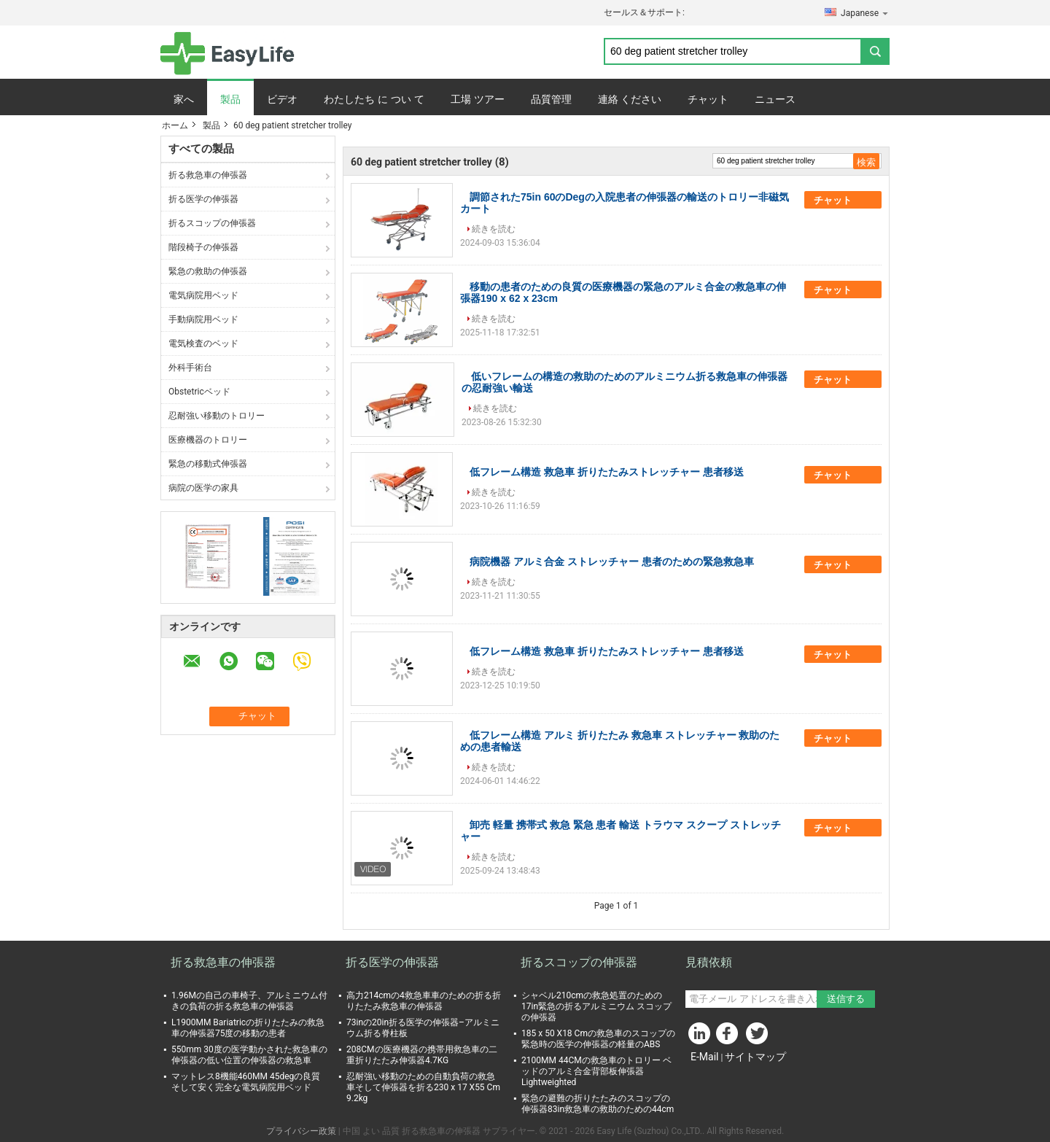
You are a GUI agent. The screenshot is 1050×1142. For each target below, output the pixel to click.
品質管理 (551, 99)
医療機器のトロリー (207, 440)
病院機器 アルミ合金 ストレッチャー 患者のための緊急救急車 (612, 561)
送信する (846, 998)
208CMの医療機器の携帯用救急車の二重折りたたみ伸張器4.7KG (421, 1054)
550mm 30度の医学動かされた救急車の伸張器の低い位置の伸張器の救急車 (249, 1054)
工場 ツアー (478, 99)
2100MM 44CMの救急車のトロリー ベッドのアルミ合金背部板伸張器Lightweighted (596, 1071)
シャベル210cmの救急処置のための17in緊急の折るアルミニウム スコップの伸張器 (596, 1006)
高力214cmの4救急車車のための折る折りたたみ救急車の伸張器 (423, 1000)
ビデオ (282, 99)
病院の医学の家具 (203, 488)
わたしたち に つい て (374, 99)
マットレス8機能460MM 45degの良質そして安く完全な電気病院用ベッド (245, 1081)
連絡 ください (630, 99)
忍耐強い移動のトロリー (216, 416)
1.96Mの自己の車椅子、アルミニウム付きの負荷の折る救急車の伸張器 (249, 1000)
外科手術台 (190, 367)
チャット (708, 99)
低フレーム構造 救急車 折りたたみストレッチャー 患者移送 (607, 472)
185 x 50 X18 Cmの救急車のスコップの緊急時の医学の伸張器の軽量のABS (598, 1038)
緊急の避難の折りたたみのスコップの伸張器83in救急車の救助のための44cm (597, 1103)
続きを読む (494, 229)
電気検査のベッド (203, 343)
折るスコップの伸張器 (212, 223)
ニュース (775, 99)
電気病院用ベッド (203, 295)
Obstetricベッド (199, 392)
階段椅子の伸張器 (203, 247)
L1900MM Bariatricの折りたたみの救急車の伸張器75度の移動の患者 (247, 1027)
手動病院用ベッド (203, 319)
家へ (184, 99)
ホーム (175, 125)
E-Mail (704, 1057)
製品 (230, 99)
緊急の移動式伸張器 (207, 464)
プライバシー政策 (301, 1131)
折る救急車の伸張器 (207, 175)
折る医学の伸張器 (203, 199)
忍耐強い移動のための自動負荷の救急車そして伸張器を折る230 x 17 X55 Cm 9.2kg (423, 1087)
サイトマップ (755, 1057)
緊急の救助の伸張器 (207, 271)
